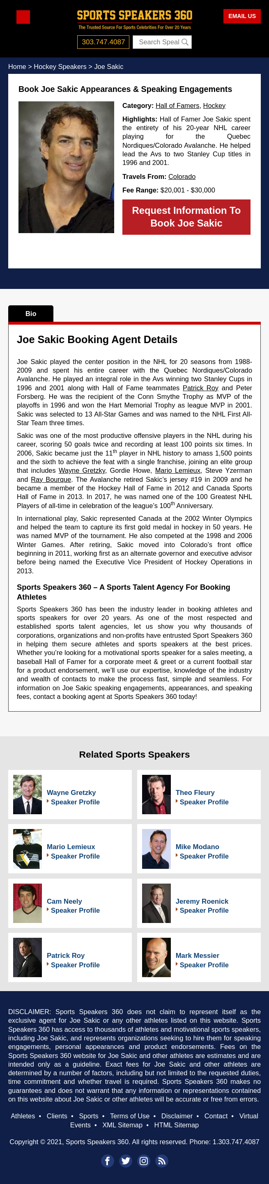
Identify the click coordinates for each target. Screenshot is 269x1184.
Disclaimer (177, 1116)
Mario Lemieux (177, 470)
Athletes (23, 1116)
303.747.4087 (103, 42)
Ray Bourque (51, 479)
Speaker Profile (75, 802)
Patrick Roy (200, 388)
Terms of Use (129, 1116)
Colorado (181, 176)
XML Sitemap (122, 1125)
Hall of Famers (177, 105)
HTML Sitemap (176, 1125)
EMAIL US (242, 16)
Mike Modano (197, 847)
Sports (88, 1116)
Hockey (214, 105)
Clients (57, 1116)
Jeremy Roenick (202, 901)
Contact (216, 1116)
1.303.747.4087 (236, 1141)
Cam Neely (64, 901)
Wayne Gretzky (82, 470)
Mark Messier (197, 956)
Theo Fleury (195, 793)
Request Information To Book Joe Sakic (186, 217)
